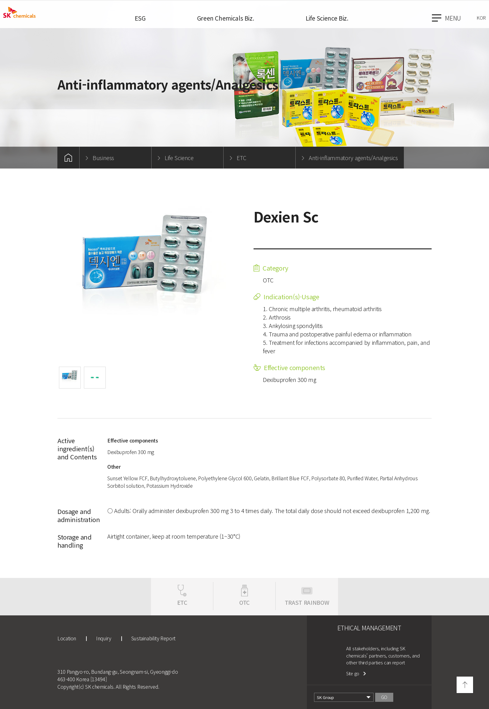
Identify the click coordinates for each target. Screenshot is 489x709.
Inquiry (103, 638)
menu (446, 18)
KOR (481, 17)
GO (384, 697)
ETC (182, 602)
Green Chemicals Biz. (225, 18)
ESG (140, 18)
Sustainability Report (153, 638)
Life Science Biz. (327, 18)
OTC (244, 602)
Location (66, 638)
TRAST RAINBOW (307, 602)
